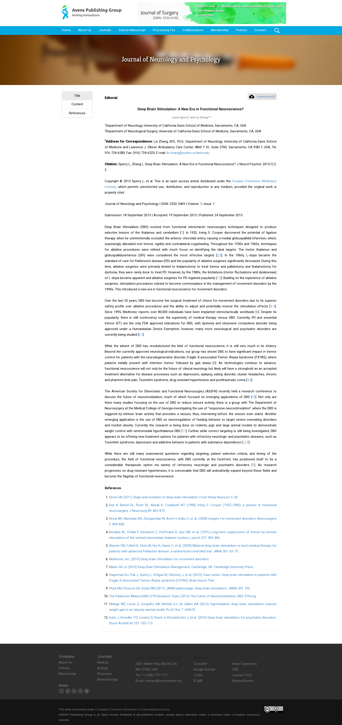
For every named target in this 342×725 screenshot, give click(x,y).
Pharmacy (104, 674)
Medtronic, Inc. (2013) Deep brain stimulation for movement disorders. (159, 559)
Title (77, 96)
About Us (84, 30)
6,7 (141, 335)
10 (253, 397)
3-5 (272, 306)
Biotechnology (107, 679)
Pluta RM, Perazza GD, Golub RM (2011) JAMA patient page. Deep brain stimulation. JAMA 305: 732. (179, 588)
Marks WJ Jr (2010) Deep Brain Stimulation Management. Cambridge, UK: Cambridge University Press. (181, 567)
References (77, 113)
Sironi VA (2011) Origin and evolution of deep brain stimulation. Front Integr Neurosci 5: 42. (173, 497)
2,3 (219, 255)
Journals (105, 30)
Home (66, 30)
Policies (241, 30)
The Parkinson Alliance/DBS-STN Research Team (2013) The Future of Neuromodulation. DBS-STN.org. (183, 596)
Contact (260, 30)
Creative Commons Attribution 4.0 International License (133, 709)
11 (184, 431)
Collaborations (193, 30)
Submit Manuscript (132, 30)
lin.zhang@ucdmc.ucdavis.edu (188, 153)
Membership (220, 30)
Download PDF (266, 96)
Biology (102, 668)
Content (77, 104)
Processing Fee (164, 30)
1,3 (219, 278)
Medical (102, 662)
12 (247, 442)
